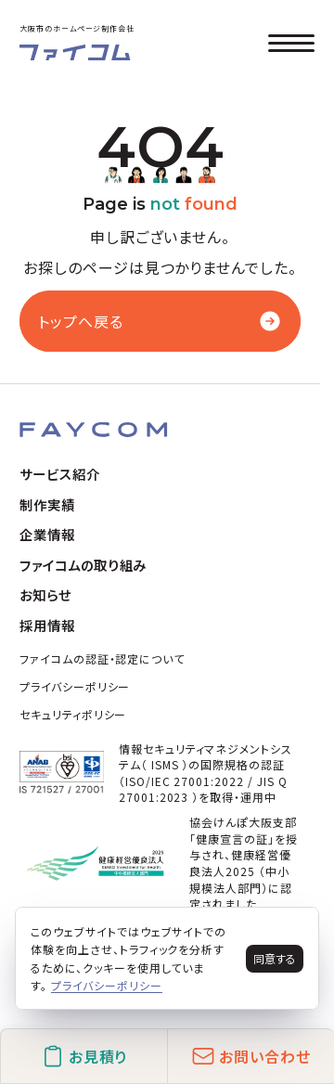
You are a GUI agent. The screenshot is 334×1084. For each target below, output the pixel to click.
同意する (274, 958)
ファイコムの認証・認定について (102, 658)
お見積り (84, 1056)
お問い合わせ (251, 1056)
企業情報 (47, 534)
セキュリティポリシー (73, 714)
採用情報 (47, 625)
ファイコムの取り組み (83, 564)
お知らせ (45, 594)
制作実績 (47, 504)
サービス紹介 (59, 474)
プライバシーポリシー (75, 686)
